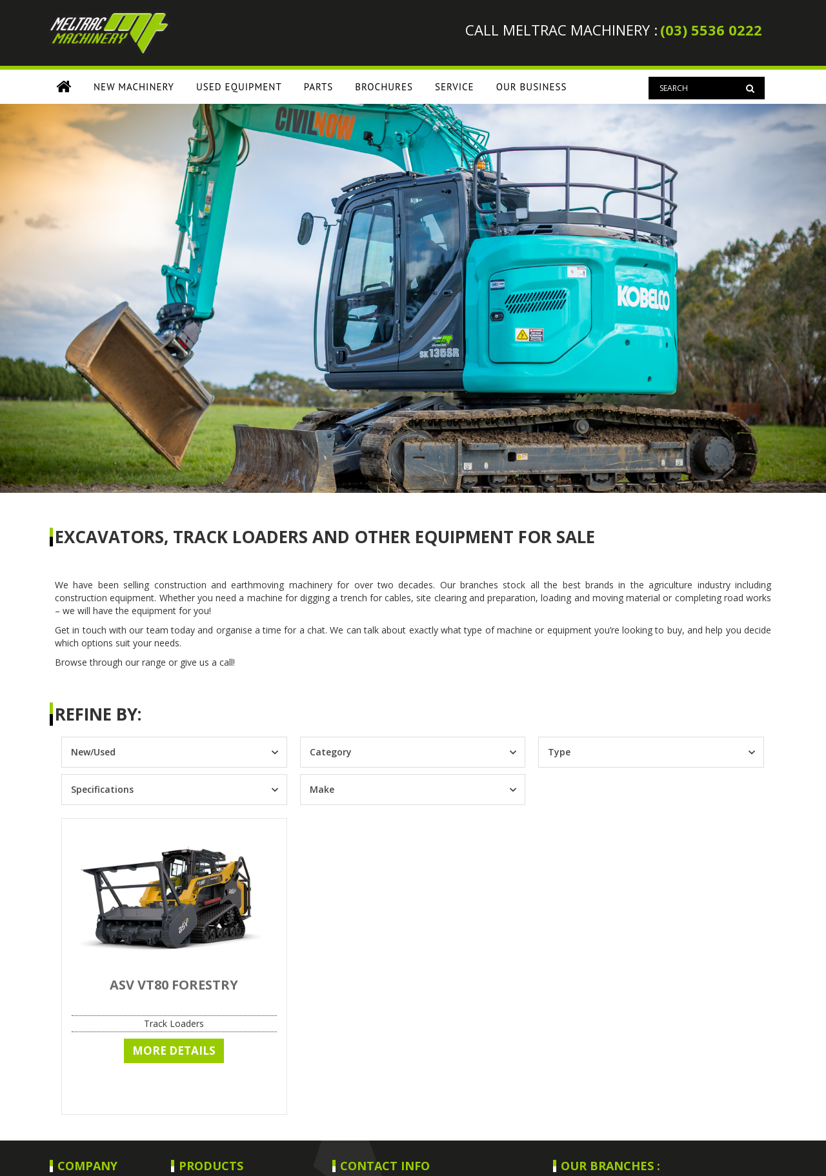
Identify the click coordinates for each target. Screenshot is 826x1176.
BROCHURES (384, 87)
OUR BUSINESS (531, 87)
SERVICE (454, 87)
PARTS (319, 87)
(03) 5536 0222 (711, 29)
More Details (174, 1050)
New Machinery (134, 87)
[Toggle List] (275, 752)
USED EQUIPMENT (239, 87)
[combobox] (162, 752)
